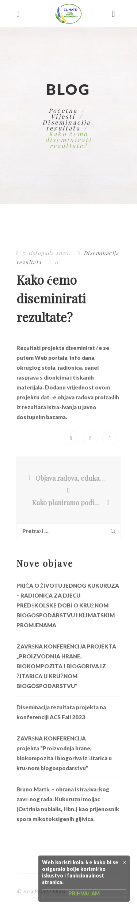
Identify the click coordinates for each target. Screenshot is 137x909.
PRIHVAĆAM (83, 893)
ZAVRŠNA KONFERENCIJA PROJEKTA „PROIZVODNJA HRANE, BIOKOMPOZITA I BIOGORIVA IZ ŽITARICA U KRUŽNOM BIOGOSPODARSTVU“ (66, 666)
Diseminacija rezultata (66, 125)
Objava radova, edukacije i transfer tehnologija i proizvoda (70, 478)
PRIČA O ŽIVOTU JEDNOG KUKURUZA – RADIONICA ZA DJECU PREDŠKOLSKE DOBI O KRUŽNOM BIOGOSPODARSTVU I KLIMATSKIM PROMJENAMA (67, 605)
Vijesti (63, 116)
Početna (63, 110)
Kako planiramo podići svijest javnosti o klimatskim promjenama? (69, 502)
